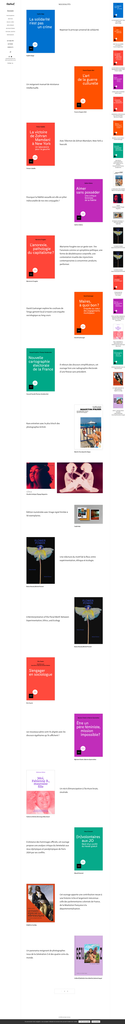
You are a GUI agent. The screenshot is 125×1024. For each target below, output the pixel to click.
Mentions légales (12, 60)
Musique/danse (10, 28)
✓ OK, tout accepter (84, 1021)
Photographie (10, 15)
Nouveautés (10, 10)
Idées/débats (10, 25)
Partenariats (10, 35)
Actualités (10, 40)
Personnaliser (95, 1021)
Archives (10, 19)
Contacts (10, 47)
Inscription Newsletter (10, 58)
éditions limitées (10, 31)
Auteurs (10, 44)
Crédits (6, 60)
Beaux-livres (10, 22)
